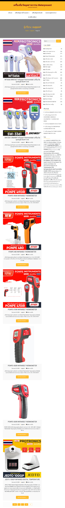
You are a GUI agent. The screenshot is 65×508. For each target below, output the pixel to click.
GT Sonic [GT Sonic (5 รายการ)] (59, 147)
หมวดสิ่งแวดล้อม (32, 17)
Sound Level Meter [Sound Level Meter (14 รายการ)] (50, 164)
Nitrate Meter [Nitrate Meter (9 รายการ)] (49, 158)
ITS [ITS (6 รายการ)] (55, 155)
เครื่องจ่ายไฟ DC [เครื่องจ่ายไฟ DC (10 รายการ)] (48, 172)
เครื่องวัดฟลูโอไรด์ (49, 88)
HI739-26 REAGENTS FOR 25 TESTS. (53, 112)
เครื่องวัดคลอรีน (48, 85)
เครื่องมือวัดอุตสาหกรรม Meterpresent (32, 5)
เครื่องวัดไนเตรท (48, 91)
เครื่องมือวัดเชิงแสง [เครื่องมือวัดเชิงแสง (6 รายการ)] (55, 174)
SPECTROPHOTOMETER (50, 101)
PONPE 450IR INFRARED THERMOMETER (22, 365)
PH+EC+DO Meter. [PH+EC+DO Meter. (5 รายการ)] (57, 158)
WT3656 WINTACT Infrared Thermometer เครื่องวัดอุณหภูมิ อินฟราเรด (22, 80)
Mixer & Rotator (48, 99)
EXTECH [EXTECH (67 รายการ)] (53, 146)
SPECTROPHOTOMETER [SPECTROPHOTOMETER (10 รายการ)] (50, 165)
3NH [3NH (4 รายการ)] (45, 140)
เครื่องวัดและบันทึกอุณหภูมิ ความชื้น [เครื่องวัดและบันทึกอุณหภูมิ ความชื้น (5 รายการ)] (55, 186)
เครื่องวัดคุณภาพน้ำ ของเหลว (21, 12)
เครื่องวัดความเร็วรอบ (50, 61)
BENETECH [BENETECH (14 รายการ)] (56, 140)
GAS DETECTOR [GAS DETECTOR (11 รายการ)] (52, 147)
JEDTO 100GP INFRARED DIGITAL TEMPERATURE (22, 479)
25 (26, 503)
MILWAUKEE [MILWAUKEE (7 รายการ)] (49, 156)
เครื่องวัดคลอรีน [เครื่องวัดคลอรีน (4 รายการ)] (53, 176)
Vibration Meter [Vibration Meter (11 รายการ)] (56, 171)
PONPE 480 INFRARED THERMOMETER (22, 251)
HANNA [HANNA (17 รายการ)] (47, 149)
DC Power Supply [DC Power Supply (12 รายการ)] (55, 144)
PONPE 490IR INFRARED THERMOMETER (22, 195)
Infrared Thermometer (50, 56)
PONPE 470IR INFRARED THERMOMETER (22, 309)
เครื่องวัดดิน (47, 69)
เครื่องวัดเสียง (48, 75)
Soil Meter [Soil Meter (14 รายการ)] (57, 162)
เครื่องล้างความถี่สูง (49, 104)
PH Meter (47, 80)
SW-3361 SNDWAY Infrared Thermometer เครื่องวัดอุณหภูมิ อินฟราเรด (22, 138)
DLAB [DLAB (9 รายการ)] (46, 146)
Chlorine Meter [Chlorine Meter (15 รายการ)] (53, 142)
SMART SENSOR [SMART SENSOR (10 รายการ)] (48, 162)
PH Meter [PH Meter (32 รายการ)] (48, 160)
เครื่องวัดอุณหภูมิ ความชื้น (51, 72)
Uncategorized (48, 48)
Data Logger (47, 66)
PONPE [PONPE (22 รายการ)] (57, 160)
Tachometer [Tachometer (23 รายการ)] (49, 167)
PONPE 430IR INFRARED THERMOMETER (22, 421)
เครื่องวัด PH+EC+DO (49, 82)
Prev (15, 503)
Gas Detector (48, 53)
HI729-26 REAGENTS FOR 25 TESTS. (53, 123)
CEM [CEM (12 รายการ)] (46, 142)
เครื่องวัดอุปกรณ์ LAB (37, 12)
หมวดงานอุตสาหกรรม (51, 12)
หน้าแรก (10, 12)
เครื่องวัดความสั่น (49, 59)
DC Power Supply (49, 96)
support (23, 84)
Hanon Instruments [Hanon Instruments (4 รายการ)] (54, 149)
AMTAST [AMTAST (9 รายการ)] (49, 140)
